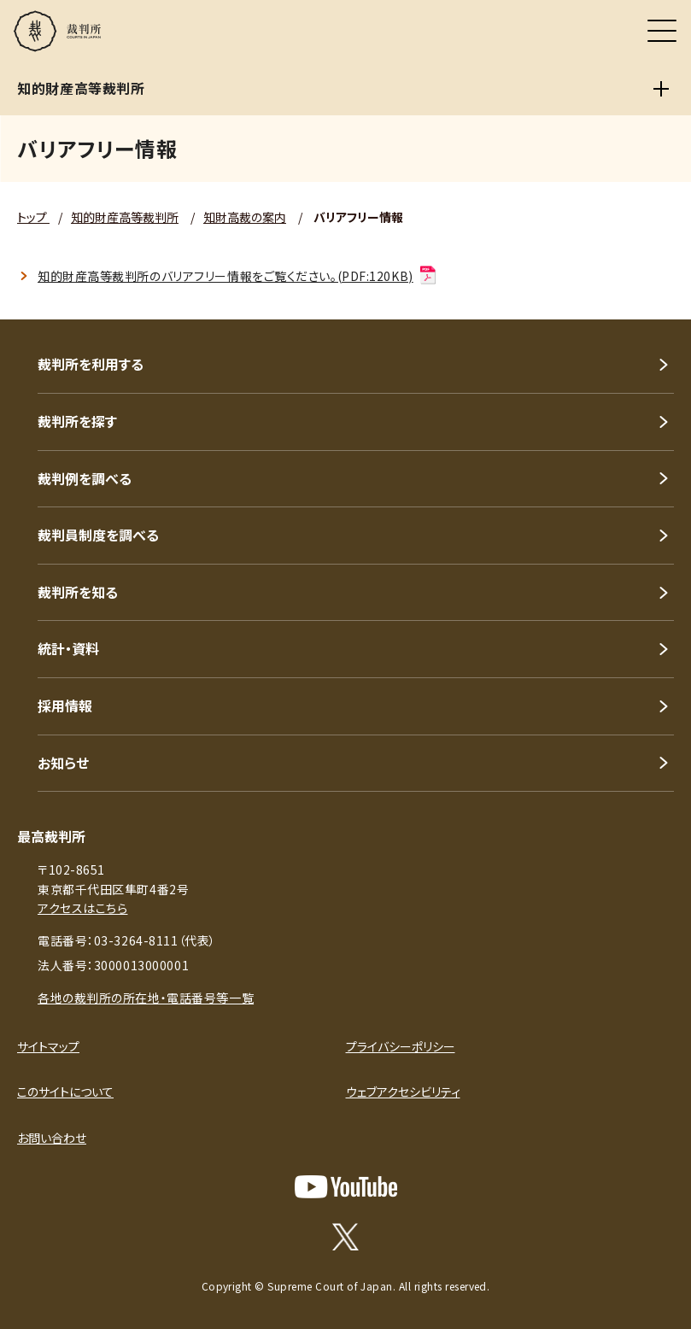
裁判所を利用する (90, 364)
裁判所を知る (78, 592)
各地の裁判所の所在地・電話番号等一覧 (146, 997)
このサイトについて (65, 1091)
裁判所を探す (77, 421)
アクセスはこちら (82, 907)
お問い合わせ (51, 1137)
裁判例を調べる (85, 478)
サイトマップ (48, 1046)
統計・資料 (68, 648)
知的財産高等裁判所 (125, 216)
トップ (33, 216)
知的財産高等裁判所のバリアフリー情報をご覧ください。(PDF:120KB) (238, 275)
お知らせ (63, 762)
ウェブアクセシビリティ (403, 1091)
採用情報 (65, 705)
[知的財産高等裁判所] (661, 89)
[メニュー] (662, 30)
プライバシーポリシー (400, 1046)
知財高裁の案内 (244, 216)
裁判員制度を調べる (98, 534)
